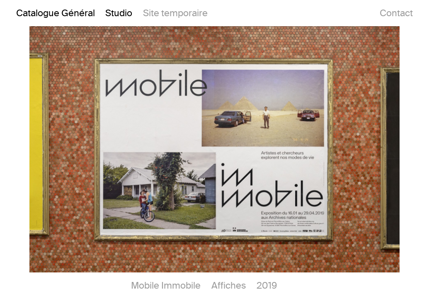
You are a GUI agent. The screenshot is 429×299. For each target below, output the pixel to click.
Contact (396, 13)
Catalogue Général (55, 13)
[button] (322, 149)
